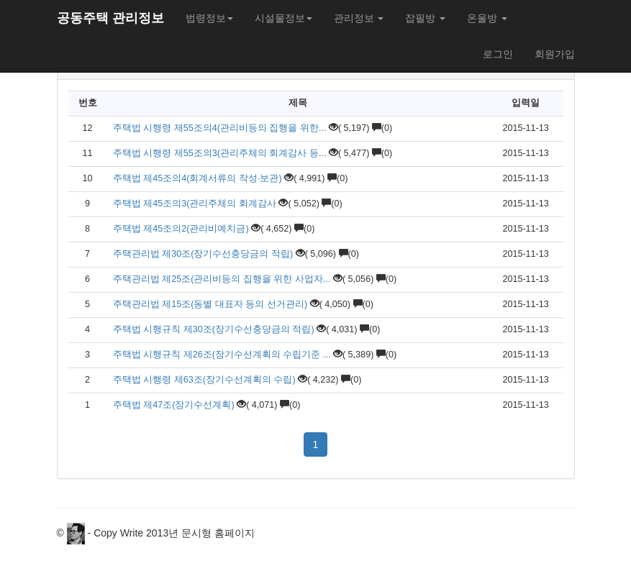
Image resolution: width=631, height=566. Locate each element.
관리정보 (359, 18)
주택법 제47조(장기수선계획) (175, 405)
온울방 (487, 18)
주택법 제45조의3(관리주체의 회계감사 (194, 203)
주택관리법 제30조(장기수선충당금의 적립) (204, 254)
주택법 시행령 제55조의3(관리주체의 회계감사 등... (220, 153)
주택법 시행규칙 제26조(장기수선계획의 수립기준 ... (222, 355)
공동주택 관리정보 (110, 18)
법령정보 (209, 18)
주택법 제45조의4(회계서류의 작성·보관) (198, 178)
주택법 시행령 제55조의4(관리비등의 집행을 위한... (220, 128)
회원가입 (555, 54)
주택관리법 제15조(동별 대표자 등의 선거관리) (210, 304)
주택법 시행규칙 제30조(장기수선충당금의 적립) (213, 329)
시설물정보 (283, 18)
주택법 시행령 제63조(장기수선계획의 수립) (204, 380)
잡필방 (425, 18)
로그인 (498, 54)
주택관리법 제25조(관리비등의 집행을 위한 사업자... (222, 279)
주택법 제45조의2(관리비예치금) (182, 229)
